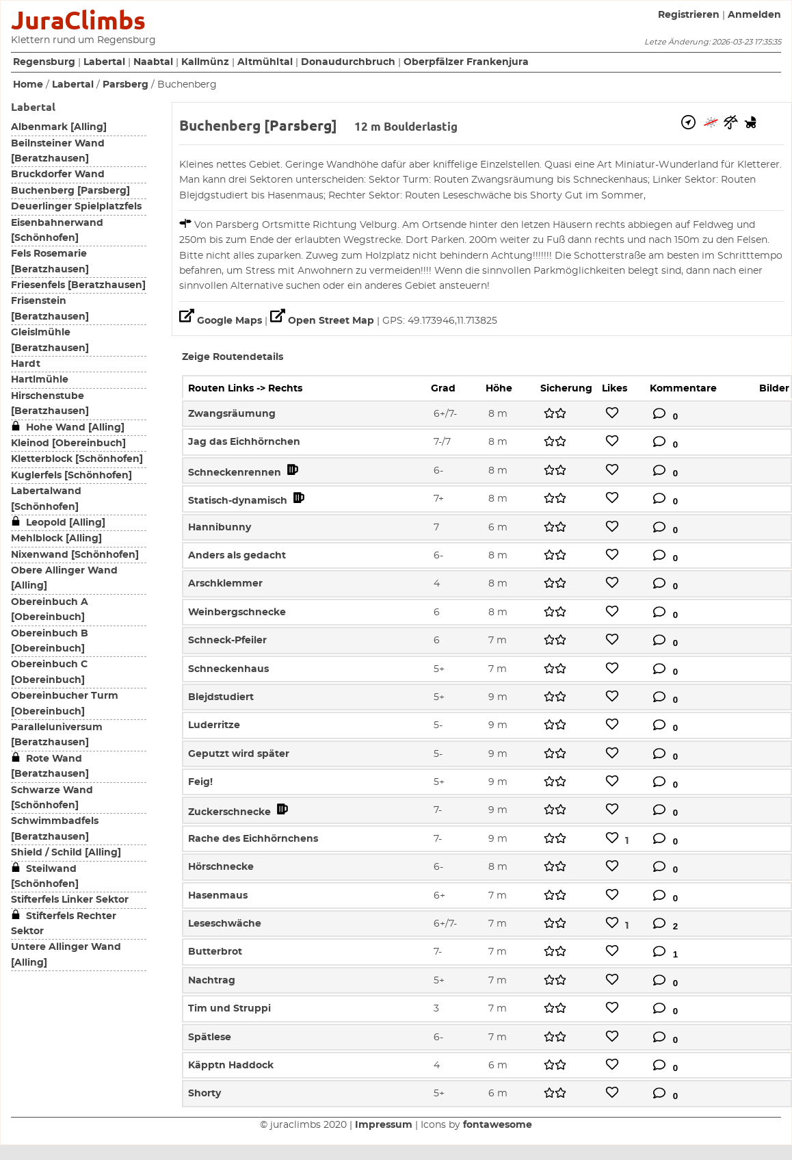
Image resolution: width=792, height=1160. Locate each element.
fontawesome (497, 1125)
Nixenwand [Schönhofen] (75, 555)
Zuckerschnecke (239, 812)
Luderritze (214, 725)
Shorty (204, 1093)
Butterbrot (215, 952)
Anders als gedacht (237, 555)
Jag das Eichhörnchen (244, 442)
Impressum (383, 1125)
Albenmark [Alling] (59, 127)
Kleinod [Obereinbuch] (68, 443)
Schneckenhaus (228, 669)
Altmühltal (265, 62)
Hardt (25, 364)
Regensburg (44, 62)
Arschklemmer (225, 584)
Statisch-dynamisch (247, 501)
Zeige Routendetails (232, 357)
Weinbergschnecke (237, 612)
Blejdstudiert (221, 697)
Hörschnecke (221, 867)
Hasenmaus (218, 896)
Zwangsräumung (232, 414)
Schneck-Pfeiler (227, 640)
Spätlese (209, 1037)
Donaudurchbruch (348, 62)
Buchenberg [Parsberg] (70, 191)
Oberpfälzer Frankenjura (466, 62)
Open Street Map (323, 321)
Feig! (200, 782)
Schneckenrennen (244, 473)
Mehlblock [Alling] (56, 538)
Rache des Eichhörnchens (253, 839)
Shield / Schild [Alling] (66, 853)
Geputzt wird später (238, 754)
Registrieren (689, 15)
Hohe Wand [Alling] (67, 428)
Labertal (104, 62)
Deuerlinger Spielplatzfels (76, 206)
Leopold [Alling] (58, 523)
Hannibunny (219, 527)
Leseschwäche (224, 924)
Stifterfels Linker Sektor (70, 900)
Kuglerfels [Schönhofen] (71, 475)
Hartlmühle (39, 380)
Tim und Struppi (229, 1009)
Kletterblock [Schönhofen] (77, 459)
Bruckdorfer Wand (58, 174)
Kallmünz (205, 62)
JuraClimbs (78, 20)
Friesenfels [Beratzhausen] (78, 285)
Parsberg (125, 85)
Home (28, 85)
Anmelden (754, 15)
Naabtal (153, 62)
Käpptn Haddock (231, 1065)
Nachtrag (211, 980)
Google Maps (222, 321)
